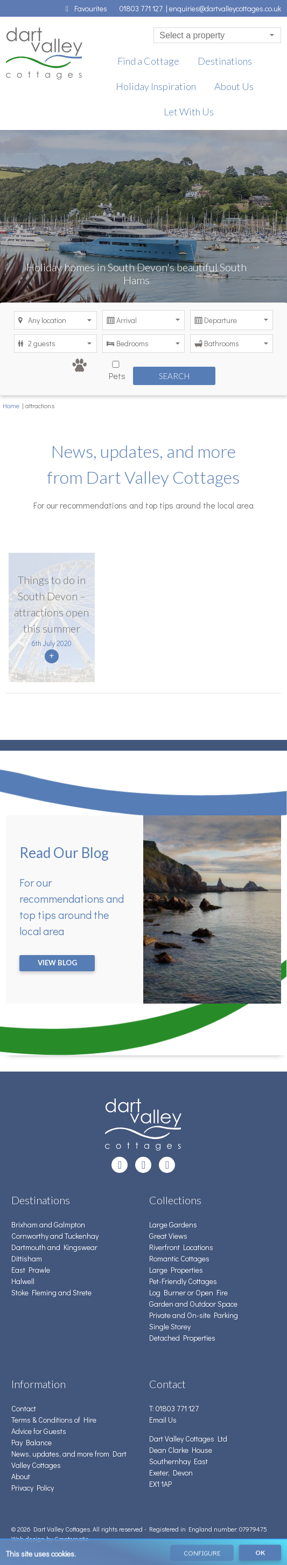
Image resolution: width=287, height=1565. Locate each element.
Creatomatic (71, 1538)
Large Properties (176, 1270)
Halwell (22, 1281)
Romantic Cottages (179, 1258)
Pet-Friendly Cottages (183, 1281)
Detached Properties (182, 1338)
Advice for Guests (38, 1431)
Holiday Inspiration (156, 86)
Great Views (168, 1236)
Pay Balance (31, 1442)
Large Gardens (173, 1224)
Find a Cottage (148, 61)
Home (11, 405)
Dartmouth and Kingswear (54, 1247)
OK (260, 1556)
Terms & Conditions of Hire (53, 1420)
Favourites (85, 8)
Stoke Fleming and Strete (51, 1292)
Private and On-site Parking (193, 1315)
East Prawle (30, 1270)
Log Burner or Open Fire (188, 1292)
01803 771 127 (143, 8)
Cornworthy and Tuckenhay (55, 1236)
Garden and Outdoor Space (193, 1304)
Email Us (163, 1420)
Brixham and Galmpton (48, 1224)
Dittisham (26, 1258)
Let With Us (189, 112)
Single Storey (170, 1326)
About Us (234, 86)
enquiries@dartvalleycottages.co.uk (225, 8)
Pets (98, 369)
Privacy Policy (32, 1487)
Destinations (225, 61)
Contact (23, 1408)
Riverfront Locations (181, 1247)
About (20, 1476)
